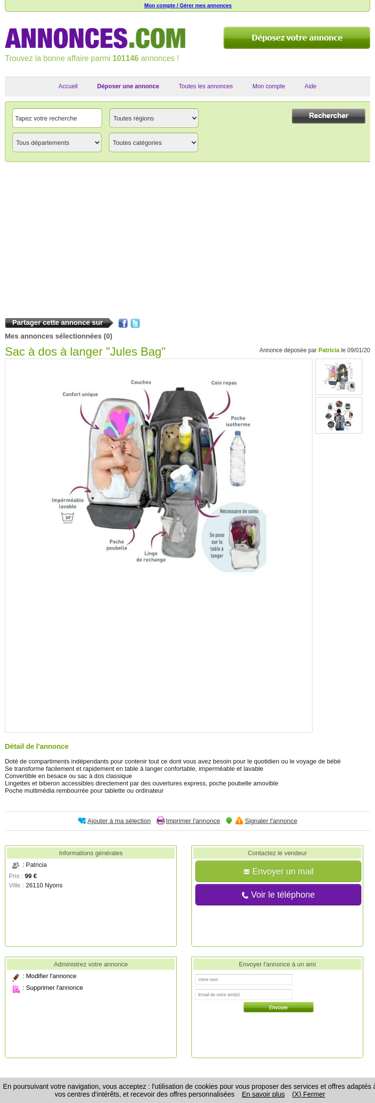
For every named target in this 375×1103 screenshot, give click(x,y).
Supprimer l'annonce (54, 987)
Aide (310, 86)
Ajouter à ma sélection (119, 820)
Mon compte (268, 86)
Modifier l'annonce (51, 976)
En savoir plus (263, 1094)
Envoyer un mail (278, 871)
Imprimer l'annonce (193, 820)
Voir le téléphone (278, 895)
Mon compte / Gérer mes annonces (187, 5)
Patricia (328, 350)
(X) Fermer (308, 1094)
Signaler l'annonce (271, 820)
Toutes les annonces (206, 86)
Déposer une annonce (128, 86)
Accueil (68, 86)
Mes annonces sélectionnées (53, 336)
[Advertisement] (187, 237)
